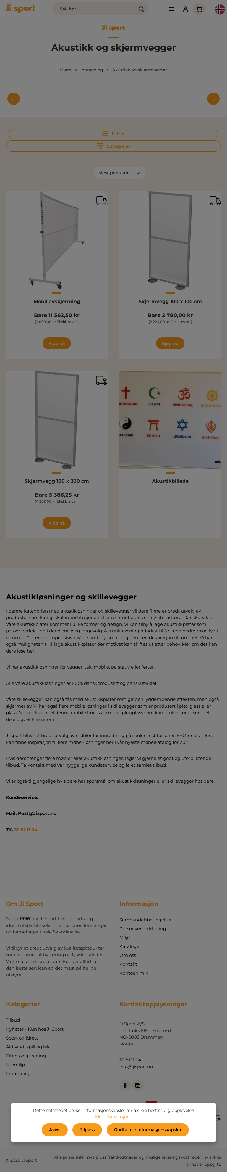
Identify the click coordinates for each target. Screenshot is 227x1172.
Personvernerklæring (142, 928)
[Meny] (171, 9)
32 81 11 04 (25, 829)
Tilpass (87, 1130)
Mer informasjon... (113, 1117)
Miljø (124, 937)
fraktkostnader (123, 1157)
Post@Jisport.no (37, 813)
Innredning (18, 1073)
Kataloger (130, 946)
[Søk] (141, 8)
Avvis (54, 1130)
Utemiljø (15, 1064)
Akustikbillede (170, 481)
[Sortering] (119, 173)
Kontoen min (133, 973)
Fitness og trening (26, 1056)
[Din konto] (185, 9)
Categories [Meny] (113, 146)
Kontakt (128, 964)
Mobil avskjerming (57, 301)
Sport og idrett (22, 1038)
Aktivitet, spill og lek (28, 1047)
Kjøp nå (56, 343)
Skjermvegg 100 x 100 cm (170, 301)
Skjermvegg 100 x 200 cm (57, 481)
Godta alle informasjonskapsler (147, 1130)
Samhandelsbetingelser (145, 919)
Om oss (127, 955)
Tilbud (13, 1020)
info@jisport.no (136, 1066)
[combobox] (93, 8)
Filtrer (113, 133)
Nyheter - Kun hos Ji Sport (35, 1029)
